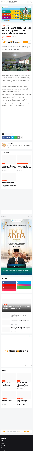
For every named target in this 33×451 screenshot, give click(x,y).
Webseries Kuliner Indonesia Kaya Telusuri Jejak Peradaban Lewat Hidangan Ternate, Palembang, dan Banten (24, 384)
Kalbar (7, 25)
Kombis (2, 443)
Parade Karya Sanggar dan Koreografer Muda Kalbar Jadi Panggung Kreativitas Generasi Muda (9, 167)
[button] (2, 2)
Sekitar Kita (11, 134)
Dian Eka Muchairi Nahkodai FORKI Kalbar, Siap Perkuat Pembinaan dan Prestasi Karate (9, 184)
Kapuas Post (10, 143)
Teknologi (3, 450)
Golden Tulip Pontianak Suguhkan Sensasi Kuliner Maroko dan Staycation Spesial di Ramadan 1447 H (24, 402)
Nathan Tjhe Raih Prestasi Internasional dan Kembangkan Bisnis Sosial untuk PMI (19, 314)
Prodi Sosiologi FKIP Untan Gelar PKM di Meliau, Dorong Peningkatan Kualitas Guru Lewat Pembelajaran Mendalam (20, 329)
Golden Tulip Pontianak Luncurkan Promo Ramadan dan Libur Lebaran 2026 (9, 402)
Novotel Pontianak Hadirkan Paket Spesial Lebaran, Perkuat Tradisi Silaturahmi (9, 384)
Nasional (3, 445)
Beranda (3, 25)
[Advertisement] (16, 123)
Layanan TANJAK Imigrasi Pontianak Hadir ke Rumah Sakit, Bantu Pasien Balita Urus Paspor (24, 167)
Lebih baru (3, 216)
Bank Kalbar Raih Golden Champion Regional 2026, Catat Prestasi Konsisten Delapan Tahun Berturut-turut (20, 322)
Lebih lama (29, 216)
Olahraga (3, 447)
